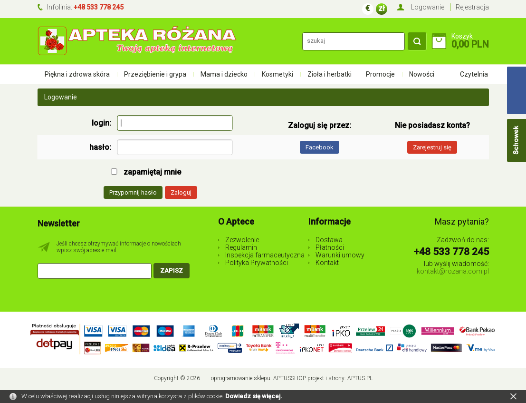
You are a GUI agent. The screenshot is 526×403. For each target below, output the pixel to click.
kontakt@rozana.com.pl (453, 271)
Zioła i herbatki (329, 74)
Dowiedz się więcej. (253, 396)
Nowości (421, 74)
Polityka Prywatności (256, 262)
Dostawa (329, 240)
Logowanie (427, 7)
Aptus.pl (360, 378)
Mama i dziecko (224, 74)
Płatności (330, 247)
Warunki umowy (340, 255)
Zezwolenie (242, 240)
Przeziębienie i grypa (155, 74)
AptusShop (289, 378)
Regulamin (241, 247)
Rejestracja (472, 7)
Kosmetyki (277, 74)
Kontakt (327, 262)
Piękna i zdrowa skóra (77, 74)
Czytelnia (474, 74)
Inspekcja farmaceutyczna (265, 255)
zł (381, 8)
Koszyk (462, 36)
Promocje (380, 74)
